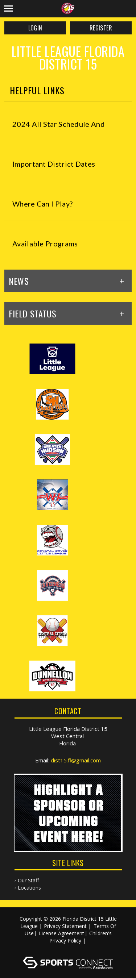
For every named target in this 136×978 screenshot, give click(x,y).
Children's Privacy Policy (80, 937)
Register (101, 28)
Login (35, 28)
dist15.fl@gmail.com (76, 760)
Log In (69, 947)
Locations (29, 887)
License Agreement (61, 933)
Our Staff (28, 880)
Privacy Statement (65, 926)
